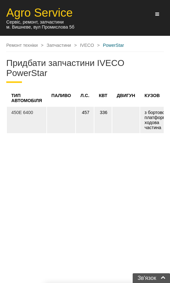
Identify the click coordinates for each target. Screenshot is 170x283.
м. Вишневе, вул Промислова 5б (40, 27)
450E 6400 (22, 112)
